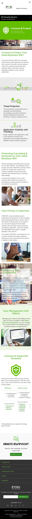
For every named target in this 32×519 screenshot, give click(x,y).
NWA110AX (22, 404)
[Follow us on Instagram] (23, 506)
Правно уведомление (10, 514)
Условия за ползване (22, 514)
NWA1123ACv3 (10, 406)
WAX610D (22, 411)
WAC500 (8, 407)
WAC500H (9, 409)
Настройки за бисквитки (16, 516)
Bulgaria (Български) (21, 8)
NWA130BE (22, 406)
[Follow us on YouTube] (12, 506)
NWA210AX (22, 407)
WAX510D (22, 409)
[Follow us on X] (19, 506)
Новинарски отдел (8, 471)
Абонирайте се (23, 496)
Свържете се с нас (16, 454)
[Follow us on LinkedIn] (15, 506)
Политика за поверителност (16, 515)
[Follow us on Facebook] (8, 506)
